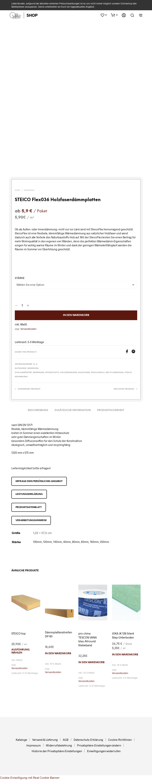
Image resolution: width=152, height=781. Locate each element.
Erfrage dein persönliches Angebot (39, 481)
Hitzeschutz (52, 373)
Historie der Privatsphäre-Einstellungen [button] (57, 752)
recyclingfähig (114, 373)
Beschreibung (38, 410)
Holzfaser (84, 373)
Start (17, 190)
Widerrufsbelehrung (59, 746)
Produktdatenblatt (29, 507)
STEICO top (19, 633)
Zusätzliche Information (72, 410)
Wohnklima (21, 377)
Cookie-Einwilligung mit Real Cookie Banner (30, 778)
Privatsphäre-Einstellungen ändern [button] (99, 746)
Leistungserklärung (29, 494)
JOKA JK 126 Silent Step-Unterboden (120, 638)
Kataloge (21, 740)
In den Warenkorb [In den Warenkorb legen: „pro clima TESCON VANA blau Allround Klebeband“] (91, 663)
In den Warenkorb (76, 315)
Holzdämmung (68, 373)
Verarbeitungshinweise (31, 520)
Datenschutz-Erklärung (88, 740)
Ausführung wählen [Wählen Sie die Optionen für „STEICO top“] (20, 651)
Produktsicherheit (110, 410)
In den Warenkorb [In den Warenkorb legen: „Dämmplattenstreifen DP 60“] (58, 654)
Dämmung (29, 190)
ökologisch (98, 373)
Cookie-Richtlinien (120, 740)
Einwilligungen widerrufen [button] (103, 752)
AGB (66, 740)
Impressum (33, 746)
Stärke (19, 278)
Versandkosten (28, 328)
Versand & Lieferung (45, 740)
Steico (128, 373)
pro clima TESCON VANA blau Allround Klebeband (88, 640)
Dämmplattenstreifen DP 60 (59, 634)
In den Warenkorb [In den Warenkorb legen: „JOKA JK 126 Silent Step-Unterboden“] (125, 659)
